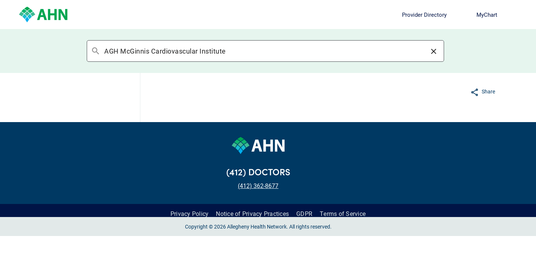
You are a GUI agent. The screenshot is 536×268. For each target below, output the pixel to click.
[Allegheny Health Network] (43, 14)
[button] (434, 51)
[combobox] (265, 51)
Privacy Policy (189, 213)
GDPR (304, 213)
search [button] (95, 51)
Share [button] (488, 91)
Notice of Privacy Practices (252, 213)
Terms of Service (343, 213)
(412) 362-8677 (258, 185)
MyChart (486, 14)
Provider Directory (424, 14)
